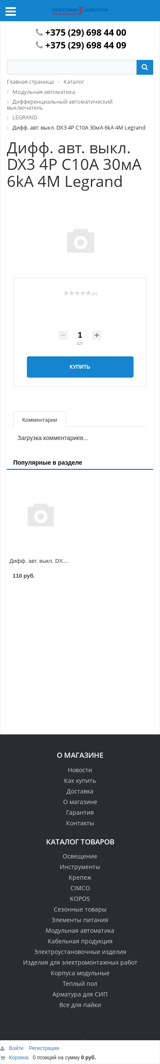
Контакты (80, 823)
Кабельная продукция (80, 941)
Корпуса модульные (80, 973)
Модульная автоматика (80, 930)
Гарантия (80, 812)
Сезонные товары (80, 909)
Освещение (80, 856)
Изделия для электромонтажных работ (80, 962)
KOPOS (80, 899)
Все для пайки (80, 1005)
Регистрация (44, 1048)
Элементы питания (80, 920)
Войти (17, 1048)
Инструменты (80, 867)
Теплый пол (80, 983)
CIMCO (80, 888)
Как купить (80, 780)
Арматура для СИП (80, 994)
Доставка (80, 791)
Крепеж (80, 877)
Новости (80, 770)
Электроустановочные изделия (80, 952)
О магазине (80, 802)
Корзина (19, 1058)
